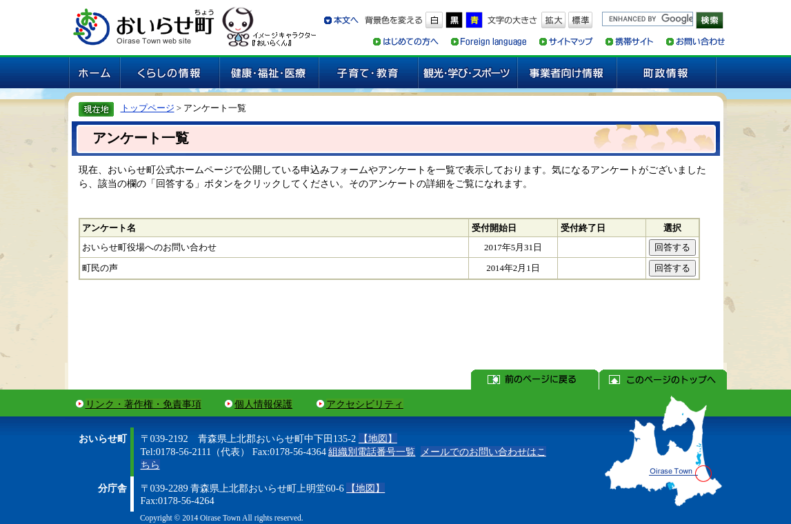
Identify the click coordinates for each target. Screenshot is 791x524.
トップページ (147, 108)
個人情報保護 (263, 404)
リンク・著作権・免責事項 (143, 404)
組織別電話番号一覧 (371, 451)
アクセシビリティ (364, 404)
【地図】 (378, 438)
